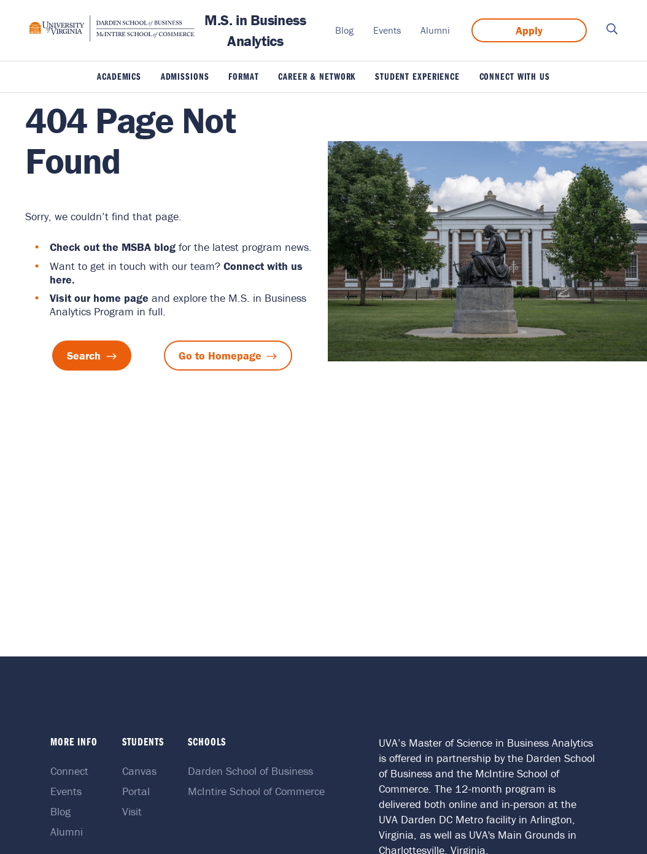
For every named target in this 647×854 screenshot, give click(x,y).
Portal (137, 791)
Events (387, 30)
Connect (74, 771)
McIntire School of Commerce (255, 791)
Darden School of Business (249, 771)
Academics (119, 76)
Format (243, 76)
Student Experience (417, 76)
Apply (529, 30)
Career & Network (316, 76)
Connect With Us (514, 76)
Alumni (435, 30)
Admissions (185, 76)
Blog (344, 30)
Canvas (140, 771)
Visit (133, 811)
